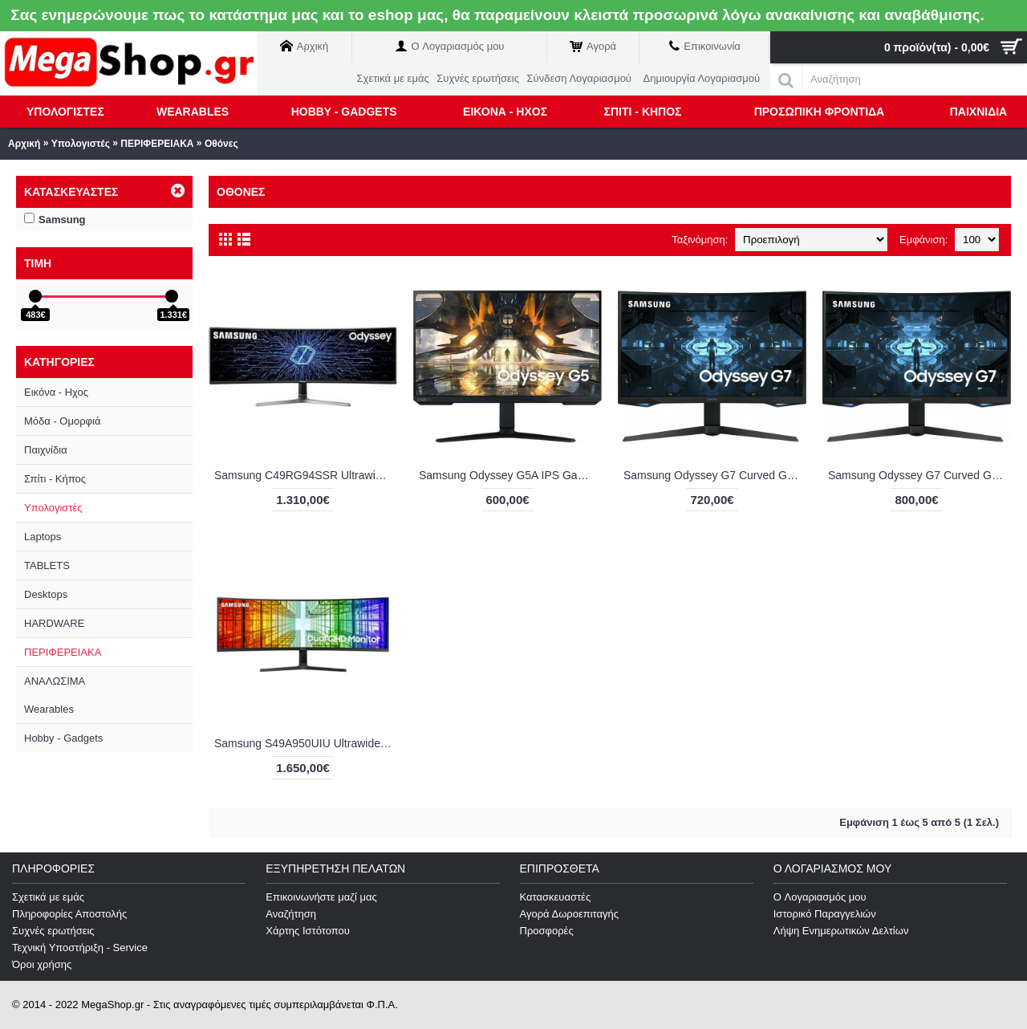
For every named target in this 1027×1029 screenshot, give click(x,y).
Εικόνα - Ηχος (56, 392)
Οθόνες (221, 143)
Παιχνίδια (45, 450)
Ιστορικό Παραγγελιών (824, 914)
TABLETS (47, 565)
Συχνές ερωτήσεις (53, 931)
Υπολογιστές (80, 143)
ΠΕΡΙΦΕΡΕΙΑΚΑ (156, 143)
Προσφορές (547, 931)
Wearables (49, 709)
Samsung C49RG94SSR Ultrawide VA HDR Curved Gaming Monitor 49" (305, 475)
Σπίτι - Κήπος (55, 479)
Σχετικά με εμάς (48, 897)
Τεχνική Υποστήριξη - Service (80, 948)
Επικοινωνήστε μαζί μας (321, 897)
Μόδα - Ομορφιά (62, 421)
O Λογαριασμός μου (820, 897)
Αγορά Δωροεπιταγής (569, 914)
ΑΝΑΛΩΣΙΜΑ (54, 681)
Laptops (42, 537)
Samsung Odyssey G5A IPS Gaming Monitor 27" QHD (510, 475)
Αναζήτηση (291, 914)
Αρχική (24, 143)
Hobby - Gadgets (63, 738)
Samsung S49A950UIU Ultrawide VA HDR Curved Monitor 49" (305, 743)
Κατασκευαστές (555, 897)
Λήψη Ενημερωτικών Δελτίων (841, 931)
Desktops (45, 594)
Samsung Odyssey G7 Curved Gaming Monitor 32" (919, 475)
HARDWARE (54, 623)
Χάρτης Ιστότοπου (308, 931)
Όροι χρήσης (41, 964)
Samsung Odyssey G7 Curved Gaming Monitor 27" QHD (714, 475)
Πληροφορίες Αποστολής (69, 914)
